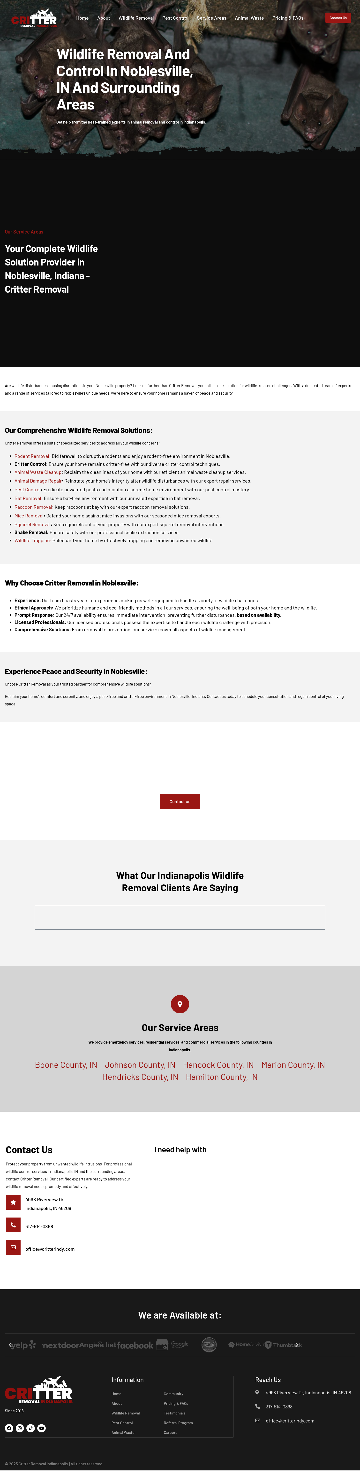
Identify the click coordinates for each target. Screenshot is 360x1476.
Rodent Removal (32, 456)
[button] (10, 1351)
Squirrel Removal (33, 524)
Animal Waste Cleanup (38, 472)
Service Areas (226, 13)
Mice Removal (29, 515)
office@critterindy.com (51, 1254)
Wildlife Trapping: (33, 540)
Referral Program (178, 1428)
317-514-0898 (41, 1230)
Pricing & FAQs (267, 25)
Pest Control (190, 13)
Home (97, 13)
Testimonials (175, 1418)
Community (173, 1399)
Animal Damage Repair (38, 481)
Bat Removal (28, 498)
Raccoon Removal (33, 507)
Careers (170, 1438)
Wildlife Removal (151, 13)
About (118, 13)
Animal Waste (264, 13)
